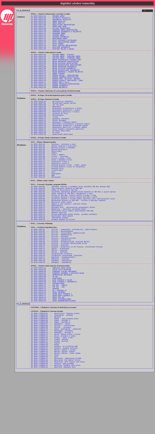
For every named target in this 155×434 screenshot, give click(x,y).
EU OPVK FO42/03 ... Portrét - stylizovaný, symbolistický (58, 271)
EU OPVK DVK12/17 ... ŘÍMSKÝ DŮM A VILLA (50, 95)
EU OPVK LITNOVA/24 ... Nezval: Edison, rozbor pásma (55, 412)
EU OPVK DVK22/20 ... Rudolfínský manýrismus (52, 156)
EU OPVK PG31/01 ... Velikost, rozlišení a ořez (53, 167)
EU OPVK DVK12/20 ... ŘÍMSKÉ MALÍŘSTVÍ (49, 101)
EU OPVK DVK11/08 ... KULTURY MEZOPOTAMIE (50, 31)
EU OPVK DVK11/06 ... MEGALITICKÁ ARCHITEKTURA (53, 27)
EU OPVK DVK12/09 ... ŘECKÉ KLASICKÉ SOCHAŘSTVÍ (53, 79)
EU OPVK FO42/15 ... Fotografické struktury (51, 296)
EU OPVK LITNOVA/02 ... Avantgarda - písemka (52, 367)
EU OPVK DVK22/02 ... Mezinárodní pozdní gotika (53, 119)
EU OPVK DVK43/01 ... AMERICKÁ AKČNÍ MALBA (51, 312)
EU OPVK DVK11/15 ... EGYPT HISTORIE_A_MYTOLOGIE (54, 46)
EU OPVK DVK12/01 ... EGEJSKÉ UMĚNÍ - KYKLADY (52, 62)
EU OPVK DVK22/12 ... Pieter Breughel (48, 139)
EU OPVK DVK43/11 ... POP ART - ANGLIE (49, 333)
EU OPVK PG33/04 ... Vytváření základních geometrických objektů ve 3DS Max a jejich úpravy (73, 223)
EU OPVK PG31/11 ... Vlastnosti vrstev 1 (50, 187)
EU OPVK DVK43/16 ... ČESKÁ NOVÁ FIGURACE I (51, 343)
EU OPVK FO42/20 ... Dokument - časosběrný (51, 306)
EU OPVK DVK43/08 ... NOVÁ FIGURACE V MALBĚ (51, 327)
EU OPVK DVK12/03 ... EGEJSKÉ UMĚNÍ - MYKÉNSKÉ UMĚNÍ (55, 66)
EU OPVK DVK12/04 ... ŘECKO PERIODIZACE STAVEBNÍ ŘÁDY (56, 68)
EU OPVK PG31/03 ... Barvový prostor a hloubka (53, 171)
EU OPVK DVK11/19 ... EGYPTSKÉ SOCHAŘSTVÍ (50, 54)
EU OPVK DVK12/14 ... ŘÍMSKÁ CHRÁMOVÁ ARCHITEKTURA (54, 89)
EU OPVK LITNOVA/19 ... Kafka (45, 402)
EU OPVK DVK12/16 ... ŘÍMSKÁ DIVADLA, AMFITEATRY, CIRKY (57, 93)
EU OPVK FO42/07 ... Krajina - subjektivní (51, 279)
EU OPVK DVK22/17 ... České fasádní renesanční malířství (57, 150)
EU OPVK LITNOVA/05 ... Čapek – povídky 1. (51, 373)
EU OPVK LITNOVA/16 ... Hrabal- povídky (49, 396)
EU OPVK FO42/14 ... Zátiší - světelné (49, 294)
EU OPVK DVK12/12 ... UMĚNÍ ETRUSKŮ (48, 85)
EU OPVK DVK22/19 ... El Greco (45, 154)
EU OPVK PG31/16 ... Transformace (47, 198)
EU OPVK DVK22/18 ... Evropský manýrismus (50, 152)
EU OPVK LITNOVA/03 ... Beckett (46, 369)
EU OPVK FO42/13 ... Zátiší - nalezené (49, 292)
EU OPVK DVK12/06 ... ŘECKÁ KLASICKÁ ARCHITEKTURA (54, 72)
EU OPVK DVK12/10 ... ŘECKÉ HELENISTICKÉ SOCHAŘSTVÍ (55, 81)
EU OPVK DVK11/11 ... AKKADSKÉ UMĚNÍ (48, 37)
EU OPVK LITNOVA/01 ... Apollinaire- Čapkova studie (55, 365)
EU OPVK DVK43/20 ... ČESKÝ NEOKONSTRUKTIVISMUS (53, 351)
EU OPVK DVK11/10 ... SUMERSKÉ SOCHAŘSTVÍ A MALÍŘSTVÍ (56, 35)
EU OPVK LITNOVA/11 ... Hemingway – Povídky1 (52, 386)
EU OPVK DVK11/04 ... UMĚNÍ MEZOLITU (48, 23)
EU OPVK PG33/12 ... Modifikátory (47, 239)
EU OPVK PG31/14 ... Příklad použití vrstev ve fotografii (58, 194)
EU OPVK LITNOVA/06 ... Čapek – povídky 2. (51, 375)
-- (150, 11)
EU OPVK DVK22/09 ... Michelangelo (47, 133)
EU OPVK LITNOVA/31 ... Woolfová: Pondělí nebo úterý (55, 427)
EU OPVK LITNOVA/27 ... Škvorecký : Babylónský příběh (56, 418)
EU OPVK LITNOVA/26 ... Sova (44, 416)
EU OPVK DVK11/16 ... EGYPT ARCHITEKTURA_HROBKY (53, 48)
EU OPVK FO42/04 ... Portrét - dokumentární (51, 273)
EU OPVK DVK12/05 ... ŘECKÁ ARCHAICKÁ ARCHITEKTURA (54, 70)
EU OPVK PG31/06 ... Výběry (44, 177)
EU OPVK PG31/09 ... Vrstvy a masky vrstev (51, 183)
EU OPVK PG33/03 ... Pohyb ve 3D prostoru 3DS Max (54, 221)
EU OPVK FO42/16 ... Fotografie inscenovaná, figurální (56, 298)
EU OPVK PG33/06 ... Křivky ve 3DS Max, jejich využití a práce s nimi (63, 227)
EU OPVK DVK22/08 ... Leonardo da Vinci (49, 131)
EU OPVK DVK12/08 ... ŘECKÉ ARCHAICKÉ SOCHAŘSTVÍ (54, 77)
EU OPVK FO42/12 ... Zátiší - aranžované (50, 289)
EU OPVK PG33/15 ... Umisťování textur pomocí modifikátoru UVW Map (62, 245)
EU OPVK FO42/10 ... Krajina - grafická (49, 285)
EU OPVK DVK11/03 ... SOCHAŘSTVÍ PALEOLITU (51, 21)
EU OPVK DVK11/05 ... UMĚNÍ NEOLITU (48, 25)
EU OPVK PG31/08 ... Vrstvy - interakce (49, 181)
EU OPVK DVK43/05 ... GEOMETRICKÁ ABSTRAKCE (51, 320)
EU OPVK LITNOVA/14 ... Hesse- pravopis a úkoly (53, 392)
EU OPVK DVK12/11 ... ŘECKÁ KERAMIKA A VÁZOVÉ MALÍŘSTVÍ (57, 83)
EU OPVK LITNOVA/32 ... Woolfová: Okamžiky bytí (53, 429)
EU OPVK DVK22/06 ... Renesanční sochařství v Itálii (55, 127)
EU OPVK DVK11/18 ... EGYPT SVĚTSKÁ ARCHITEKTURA (54, 52)
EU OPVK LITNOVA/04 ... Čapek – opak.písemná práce (54, 371)
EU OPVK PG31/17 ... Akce (43, 200)
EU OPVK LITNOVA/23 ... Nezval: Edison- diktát (53, 410)
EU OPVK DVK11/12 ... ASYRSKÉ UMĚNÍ (48, 39)
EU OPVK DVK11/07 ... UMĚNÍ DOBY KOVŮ (48, 29)
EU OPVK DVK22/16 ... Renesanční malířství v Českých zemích (59, 148)
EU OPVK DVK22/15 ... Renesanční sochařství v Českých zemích (59, 145)
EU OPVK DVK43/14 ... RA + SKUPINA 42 (48, 339)
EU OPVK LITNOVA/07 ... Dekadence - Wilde (50, 377)
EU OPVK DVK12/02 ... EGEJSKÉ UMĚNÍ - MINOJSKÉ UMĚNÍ (55, 64)
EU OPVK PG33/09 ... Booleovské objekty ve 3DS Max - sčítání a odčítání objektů (68, 233)
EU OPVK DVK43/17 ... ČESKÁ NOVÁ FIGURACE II (52, 345)
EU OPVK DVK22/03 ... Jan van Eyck (47, 121)
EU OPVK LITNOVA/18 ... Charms (45, 400)
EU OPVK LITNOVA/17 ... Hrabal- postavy (49, 398)
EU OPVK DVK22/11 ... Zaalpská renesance (50, 137)
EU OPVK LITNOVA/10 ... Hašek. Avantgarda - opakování (56, 384)
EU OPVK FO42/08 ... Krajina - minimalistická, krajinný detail (60, 281)
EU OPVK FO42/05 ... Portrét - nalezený (49, 275)
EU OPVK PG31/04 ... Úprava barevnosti (49, 173)
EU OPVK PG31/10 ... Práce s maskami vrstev (51, 185)
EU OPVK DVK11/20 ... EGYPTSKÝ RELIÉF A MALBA (52, 56)
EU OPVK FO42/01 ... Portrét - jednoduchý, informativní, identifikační (64, 267)
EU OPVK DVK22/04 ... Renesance (46, 123)
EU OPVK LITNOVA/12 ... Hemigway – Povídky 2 (52, 388)
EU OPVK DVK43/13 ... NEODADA (45, 337)
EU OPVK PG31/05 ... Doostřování (46, 175)
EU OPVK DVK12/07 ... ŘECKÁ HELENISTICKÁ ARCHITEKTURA (56, 74)
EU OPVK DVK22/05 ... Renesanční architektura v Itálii (56, 125)
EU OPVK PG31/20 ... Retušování (46, 206)
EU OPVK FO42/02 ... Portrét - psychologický (52, 269)
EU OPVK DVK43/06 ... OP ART (44, 323)
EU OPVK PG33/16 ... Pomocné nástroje (48, 247)
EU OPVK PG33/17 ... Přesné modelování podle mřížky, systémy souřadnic (64, 249)
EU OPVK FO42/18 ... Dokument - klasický (50, 302)
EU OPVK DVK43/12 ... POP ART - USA (48, 335)
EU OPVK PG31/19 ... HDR (42, 204)
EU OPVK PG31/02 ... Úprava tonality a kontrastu (54, 169)
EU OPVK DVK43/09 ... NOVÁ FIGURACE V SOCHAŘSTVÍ (54, 329)
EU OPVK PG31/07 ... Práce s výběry (48, 179)
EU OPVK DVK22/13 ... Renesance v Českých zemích (54, 141)
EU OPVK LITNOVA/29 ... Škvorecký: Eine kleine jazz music (58, 423)
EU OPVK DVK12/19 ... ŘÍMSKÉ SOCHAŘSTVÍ (49, 99)
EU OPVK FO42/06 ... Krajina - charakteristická (53, 277)
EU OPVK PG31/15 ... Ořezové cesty (47, 196)
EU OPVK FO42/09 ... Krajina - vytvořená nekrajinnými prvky (59, 283)
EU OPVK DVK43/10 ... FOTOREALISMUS (48, 331)
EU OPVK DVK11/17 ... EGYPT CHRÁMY (47, 50)
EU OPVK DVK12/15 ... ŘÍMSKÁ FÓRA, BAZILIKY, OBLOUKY (55, 91)
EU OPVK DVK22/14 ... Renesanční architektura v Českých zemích (60, 143)
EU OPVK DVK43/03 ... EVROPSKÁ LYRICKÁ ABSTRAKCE (54, 316)
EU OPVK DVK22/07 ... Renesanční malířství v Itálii (55, 129)
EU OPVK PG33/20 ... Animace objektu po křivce (53, 256)
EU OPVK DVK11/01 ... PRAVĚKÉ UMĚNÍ (48, 17)
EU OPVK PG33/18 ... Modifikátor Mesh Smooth (52, 252)
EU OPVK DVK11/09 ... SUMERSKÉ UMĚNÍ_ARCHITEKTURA (54, 33)
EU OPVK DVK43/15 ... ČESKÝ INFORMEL (48, 341)
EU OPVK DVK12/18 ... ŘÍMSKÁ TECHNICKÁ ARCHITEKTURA (55, 97)
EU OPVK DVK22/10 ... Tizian (44, 135)
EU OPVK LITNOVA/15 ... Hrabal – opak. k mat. (52, 394)
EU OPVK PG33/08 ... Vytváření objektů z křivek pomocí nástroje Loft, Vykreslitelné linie (73, 231)
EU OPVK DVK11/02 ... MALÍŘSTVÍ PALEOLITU (50, 19)
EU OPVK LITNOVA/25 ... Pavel (45, 414)
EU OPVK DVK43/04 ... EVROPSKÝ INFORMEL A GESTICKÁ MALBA (57, 318)
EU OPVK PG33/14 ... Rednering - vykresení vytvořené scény (58, 243)
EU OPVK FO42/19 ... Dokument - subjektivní (51, 304)
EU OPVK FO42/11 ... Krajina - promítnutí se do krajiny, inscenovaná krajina (67, 287)
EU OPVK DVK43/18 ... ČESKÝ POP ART (48, 347)
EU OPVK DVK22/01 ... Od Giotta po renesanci (52, 117)
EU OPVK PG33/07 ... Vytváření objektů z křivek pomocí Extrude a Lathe (64, 229)
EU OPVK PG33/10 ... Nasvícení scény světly (51, 235)
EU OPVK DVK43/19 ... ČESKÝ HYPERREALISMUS (51, 349)
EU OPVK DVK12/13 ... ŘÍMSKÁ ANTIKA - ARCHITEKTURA (54, 87)
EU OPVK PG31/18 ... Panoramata (46, 202)
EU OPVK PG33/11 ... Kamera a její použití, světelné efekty (59, 237)
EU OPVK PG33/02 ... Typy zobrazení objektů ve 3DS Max (56, 219)
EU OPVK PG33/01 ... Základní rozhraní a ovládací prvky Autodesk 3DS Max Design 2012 (70, 217)
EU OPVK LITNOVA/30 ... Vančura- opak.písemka (52, 425)
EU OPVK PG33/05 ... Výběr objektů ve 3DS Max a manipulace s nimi (61, 225)
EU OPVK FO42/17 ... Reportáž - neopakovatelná (53, 300)
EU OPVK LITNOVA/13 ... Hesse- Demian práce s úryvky (55, 390)
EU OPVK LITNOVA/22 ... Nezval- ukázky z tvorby (53, 408)
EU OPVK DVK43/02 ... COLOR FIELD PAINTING (51, 314)
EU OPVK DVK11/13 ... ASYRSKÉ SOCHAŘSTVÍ (50, 41)
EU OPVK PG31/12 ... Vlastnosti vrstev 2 (50, 190)
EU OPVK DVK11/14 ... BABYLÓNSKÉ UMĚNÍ (49, 43)
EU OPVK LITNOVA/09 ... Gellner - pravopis (51, 382)
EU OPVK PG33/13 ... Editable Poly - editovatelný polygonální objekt (63, 241)
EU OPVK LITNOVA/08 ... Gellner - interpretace (53, 379)
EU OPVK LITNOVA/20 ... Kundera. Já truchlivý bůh (54, 404)
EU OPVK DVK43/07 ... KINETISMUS (46, 325)
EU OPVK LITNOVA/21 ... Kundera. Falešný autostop (54, 406)
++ (145, 11)
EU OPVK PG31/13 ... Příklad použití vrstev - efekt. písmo (58, 192)
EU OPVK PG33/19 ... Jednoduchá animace (49, 254)
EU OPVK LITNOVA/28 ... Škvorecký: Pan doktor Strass (55, 421)
